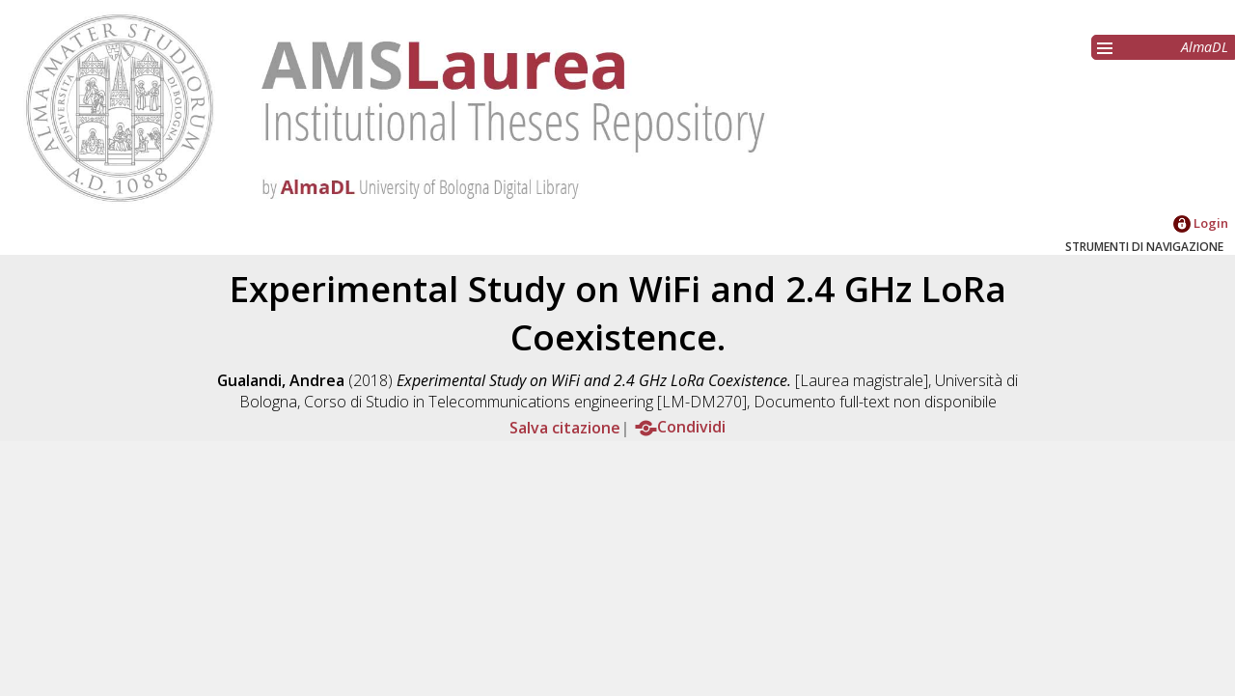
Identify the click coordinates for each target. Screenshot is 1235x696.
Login (1200, 223)
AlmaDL (1204, 47)
